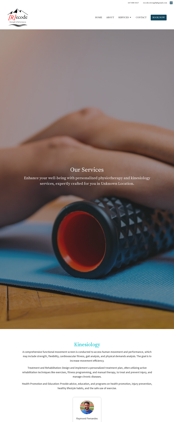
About (110, 17)
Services (125, 17)
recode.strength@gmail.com (155, 3)
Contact (141, 17)
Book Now (158, 17)
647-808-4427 (133, 3)
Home (98, 17)
